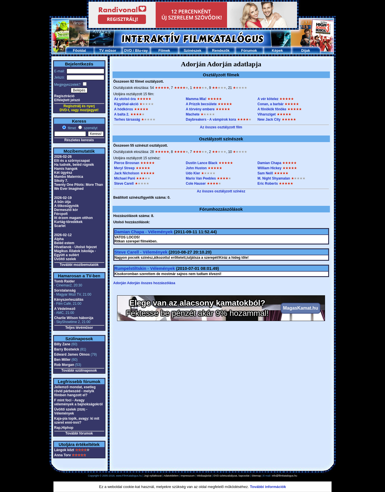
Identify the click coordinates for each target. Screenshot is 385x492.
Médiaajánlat (204, 475)
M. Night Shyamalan (274, 178)
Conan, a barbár (271, 104)
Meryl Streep (124, 168)
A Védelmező (64, 309)
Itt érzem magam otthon (73, 218)
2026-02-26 (63, 157)
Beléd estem (64, 243)
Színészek (192, 50)
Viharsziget (267, 114)
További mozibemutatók (79, 265)
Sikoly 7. (61, 181)
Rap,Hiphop (63, 428)
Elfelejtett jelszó (67, 100)
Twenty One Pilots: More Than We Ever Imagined (78, 187)
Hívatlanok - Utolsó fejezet (75, 247)
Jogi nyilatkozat (153, 475)
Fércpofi (61, 214)
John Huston (196, 168)
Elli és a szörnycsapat (72, 161)
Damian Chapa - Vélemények (144, 231)
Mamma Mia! (196, 99)
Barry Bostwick (66, 349)
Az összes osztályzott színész (221, 191)
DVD (128, 50)
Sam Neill (265, 173)
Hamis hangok (66, 169)
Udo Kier (193, 173)
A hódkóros (123, 109)
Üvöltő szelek (65, 259)
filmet (71, 128)
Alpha (59, 239)
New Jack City (269, 119)
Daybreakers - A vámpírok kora (211, 119)
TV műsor (107, 50)
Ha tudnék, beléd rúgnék (74, 165)
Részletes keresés (79, 140)
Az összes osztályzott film (221, 127)
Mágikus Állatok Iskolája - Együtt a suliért (75, 253)
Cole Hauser (196, 184)
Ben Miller (62, 360)
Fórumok (249, 50)
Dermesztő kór (66, 210)
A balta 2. (121, 114)
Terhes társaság (127, 119)
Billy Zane (62, 344)
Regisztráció (64, 96)
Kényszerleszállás (69, 300)
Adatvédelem (171, 475)
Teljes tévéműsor (79, 328)
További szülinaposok (79, 370)
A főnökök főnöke (272, 109)
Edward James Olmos (72, 354)
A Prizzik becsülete (201, 104)
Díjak (305, 50)
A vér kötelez (268, 99)
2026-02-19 (63, 198)
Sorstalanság (65, 290)
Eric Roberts (268, 184)
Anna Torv (62, 455)
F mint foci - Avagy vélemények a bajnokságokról (78, 402)
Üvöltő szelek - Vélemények (70, 411)
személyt (90, 128)
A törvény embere (200, 109)
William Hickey (270, 168)
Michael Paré (124, 178)
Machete (193, 114)
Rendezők (220, 50)
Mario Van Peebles (201, 178)
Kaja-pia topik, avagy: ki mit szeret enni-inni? (76, 421)
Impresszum (188, 475)
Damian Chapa (269, 163)
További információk (268, 487)
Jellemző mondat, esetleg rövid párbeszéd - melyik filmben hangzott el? (75, 391)
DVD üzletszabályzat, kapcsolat (231, 475)
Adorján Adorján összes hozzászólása (144, 283)
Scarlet (60, 226)
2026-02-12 (63, 235)
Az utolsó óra (125, 99)
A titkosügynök (66, 206)
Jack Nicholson (126, 173)
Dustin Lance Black (202, 163)
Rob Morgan (64, 365)
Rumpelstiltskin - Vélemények (145, 268)
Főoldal (79, 50)
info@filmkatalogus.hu (284, 475)
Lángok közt (64, 450)
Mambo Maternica (68, 177)
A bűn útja (62, 202)
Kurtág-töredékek (68, 222)
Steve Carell (124, 184)
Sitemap (256, 475)
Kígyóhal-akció (126, 104)
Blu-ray (141, 50)
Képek (277, 50)
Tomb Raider (64, 281)
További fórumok (79, 433)
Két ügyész (63, 173)
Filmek (164, 50)
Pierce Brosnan (126, 163)
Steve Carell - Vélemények (141, 252)
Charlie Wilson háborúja (73, 318)
